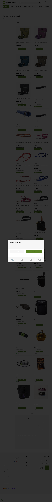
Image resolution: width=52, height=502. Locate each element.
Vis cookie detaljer (26, 255)
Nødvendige (13, 259)
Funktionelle (31, 259)
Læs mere (12, 246)
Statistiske (39, 259)
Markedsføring (22, 259)
